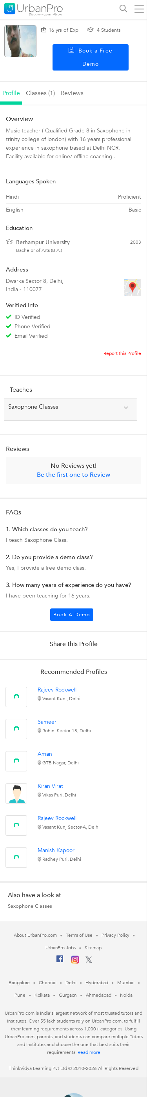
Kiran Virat (50, 786)
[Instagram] (75, 962)
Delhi (71, 982)
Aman (45, 754)
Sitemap (93, 948)
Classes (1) (40, 93)
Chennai (47, 982)
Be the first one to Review (73, 475)
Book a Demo (71, 614)
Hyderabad (96, 982)
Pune (20, 995)
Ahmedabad (98, 995)
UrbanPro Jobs (60, 948)
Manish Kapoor (56, 850)
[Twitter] (88, 961)
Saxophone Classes (30, 906)
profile (11, 93)
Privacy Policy (116, 935)
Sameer (47, 722)
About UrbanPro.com (35, 935)
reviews (72, 93)
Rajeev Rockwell (57, 689)
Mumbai (125, 982)
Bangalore (19, 982)
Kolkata (42, 995)
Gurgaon (68, 995)
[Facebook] (60, 962)
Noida (126, 995)
